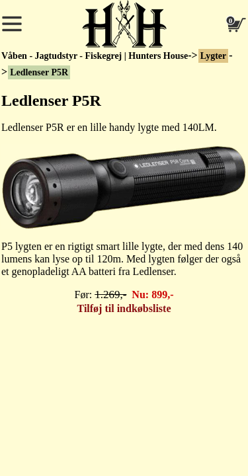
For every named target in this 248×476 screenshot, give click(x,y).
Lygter (213, 56)
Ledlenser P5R (39, 72)
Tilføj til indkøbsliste (124, 308)
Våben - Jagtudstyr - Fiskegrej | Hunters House (94, 56)
